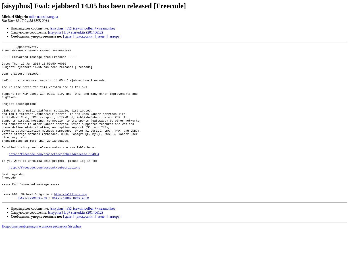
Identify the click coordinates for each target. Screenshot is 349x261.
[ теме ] (100, 36)
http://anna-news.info (70, 228)
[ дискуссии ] (84, 36)
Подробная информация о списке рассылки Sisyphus (41, 257)
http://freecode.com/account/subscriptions (44, 192)
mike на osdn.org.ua (43, 17)
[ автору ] (114, 36)
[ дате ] (68, 36)
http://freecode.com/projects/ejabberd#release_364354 (54, 176)
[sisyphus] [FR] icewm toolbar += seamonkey (82, 28)
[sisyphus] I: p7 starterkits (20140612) (75, 32)
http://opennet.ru (32, 228)
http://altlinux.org (70, 224)
